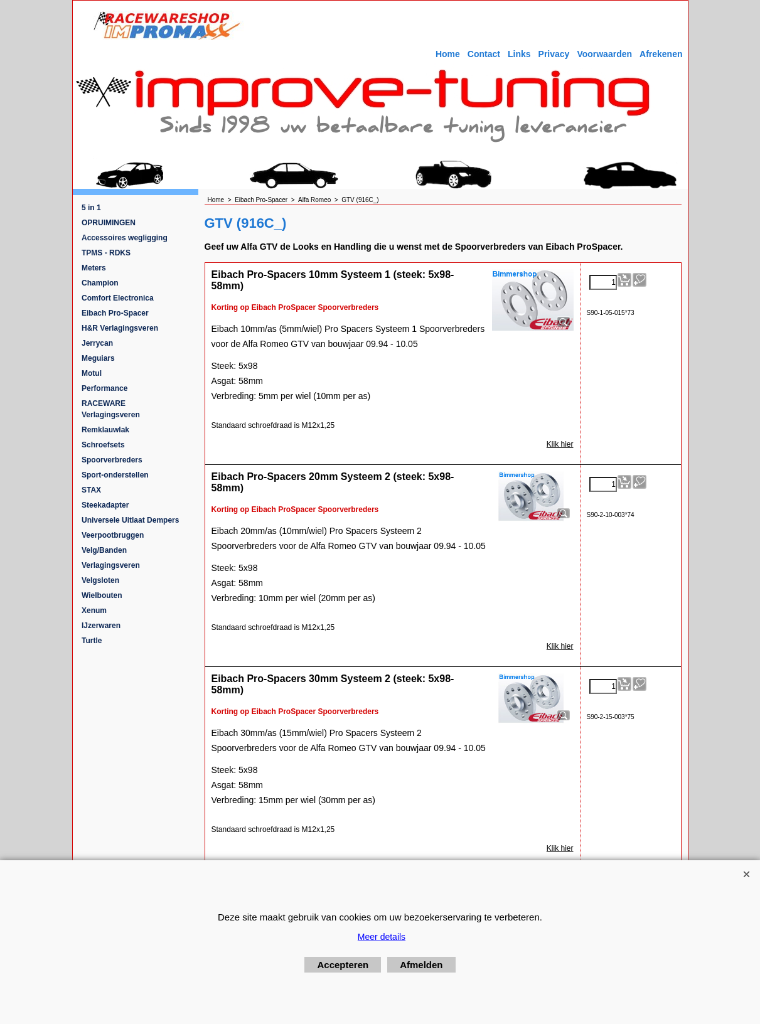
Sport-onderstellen (115, 475)
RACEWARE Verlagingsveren (111, 409)
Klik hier (560, 444)
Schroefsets (103, 444)
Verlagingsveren (111, 565)
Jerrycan (97, 343)
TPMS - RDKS (106, 252)
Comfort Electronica (118, 298)
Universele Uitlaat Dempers (130, 520)
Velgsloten (100, 580)
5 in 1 (91, 207)
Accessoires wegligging (125, 237)
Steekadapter (105, 505)
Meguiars (98, 358)
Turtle (92, 640)
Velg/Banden (104, 550)
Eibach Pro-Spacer (115, 313)
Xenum (94, 610)
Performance (104, 388)
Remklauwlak (105, 429)
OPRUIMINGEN (109, 222)
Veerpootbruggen (113, 535)
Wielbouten (102, 595)
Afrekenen (661, 54)
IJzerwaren (101, 625)
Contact (484, 54)
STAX (91, 490)
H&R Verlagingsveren (120, 328)
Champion (100, 283)
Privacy (554, 54)
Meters (94, 268)
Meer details (381, 937)
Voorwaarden (604, 54)
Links (519, 54)
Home (448, 54)
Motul (92, 373)
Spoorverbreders (112, 460)
